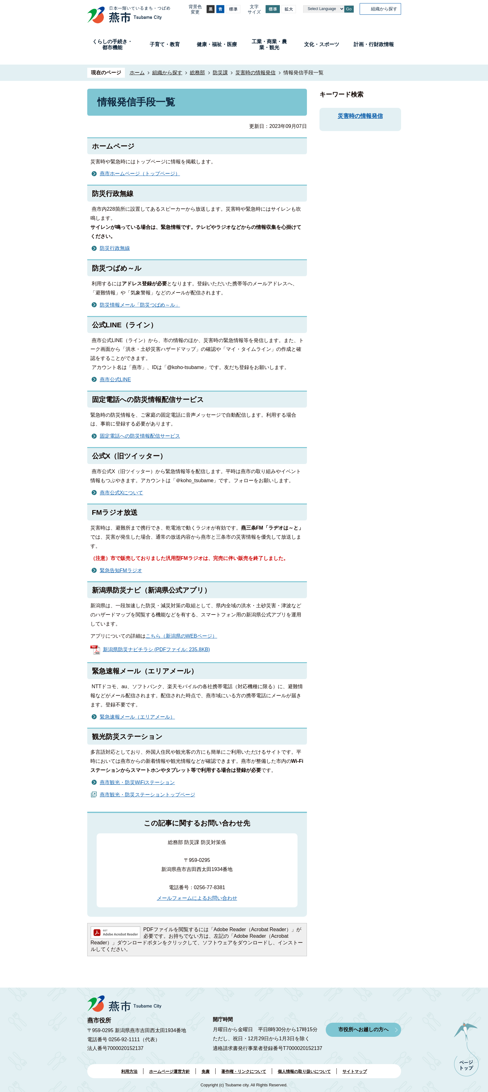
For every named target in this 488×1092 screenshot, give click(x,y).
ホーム (137, 72)
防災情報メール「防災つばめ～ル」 (140, 305)
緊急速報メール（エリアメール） (137, 717)
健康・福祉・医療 (217, 44)
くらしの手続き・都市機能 (112, 44)
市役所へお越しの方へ (363, 1029)
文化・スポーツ (321, 44)
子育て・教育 (165, 44)
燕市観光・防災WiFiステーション (137, 782)
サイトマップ (354, 1071)
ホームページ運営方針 (169, 1071)
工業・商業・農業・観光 (269, 44)
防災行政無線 (115, 248)
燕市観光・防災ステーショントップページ (147, 794)
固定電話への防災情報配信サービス (140, 436)
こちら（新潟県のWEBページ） (181, 636)
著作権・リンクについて (243, 1071)
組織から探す (384, 8)
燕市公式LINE (115, 379)
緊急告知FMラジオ (121, 570)
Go (349, 9)
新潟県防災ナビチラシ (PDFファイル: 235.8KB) (156, 649)
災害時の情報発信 (255, 72)
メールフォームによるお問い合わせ (197, 898)
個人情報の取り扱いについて (304, 1071)
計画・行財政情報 (374, 44)
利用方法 (129, 1071)
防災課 (220, 72)
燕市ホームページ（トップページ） (140, 173)
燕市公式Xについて (121, 492)
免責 (205, 1071)
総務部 (197, 72)
